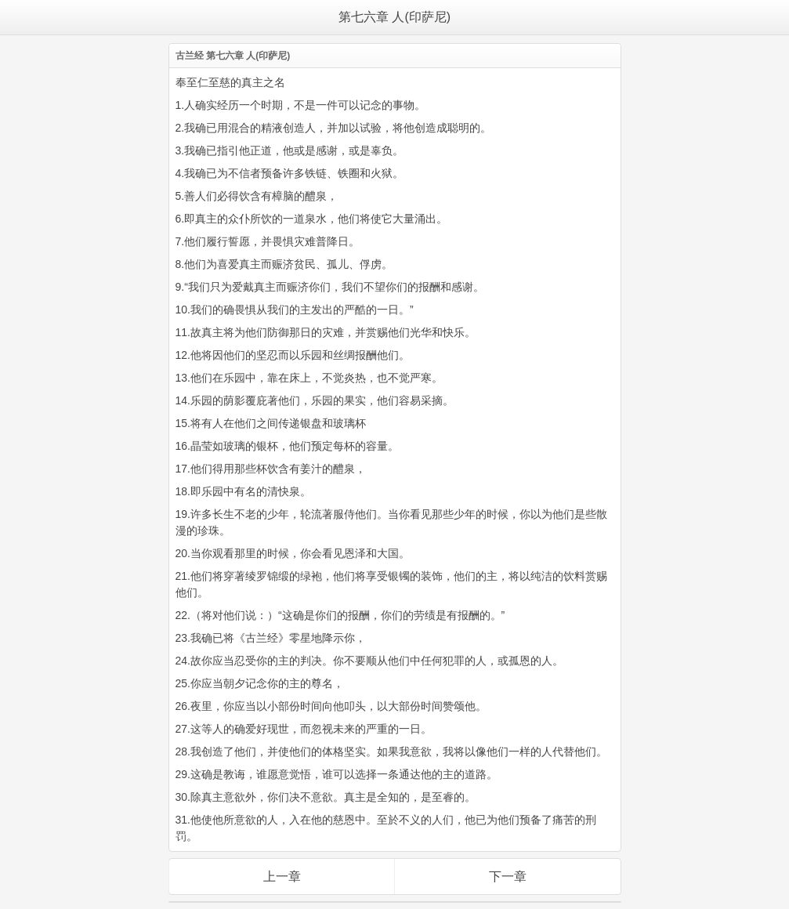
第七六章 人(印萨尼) (394, 17)
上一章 (282, 876)
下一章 (508, 876)
